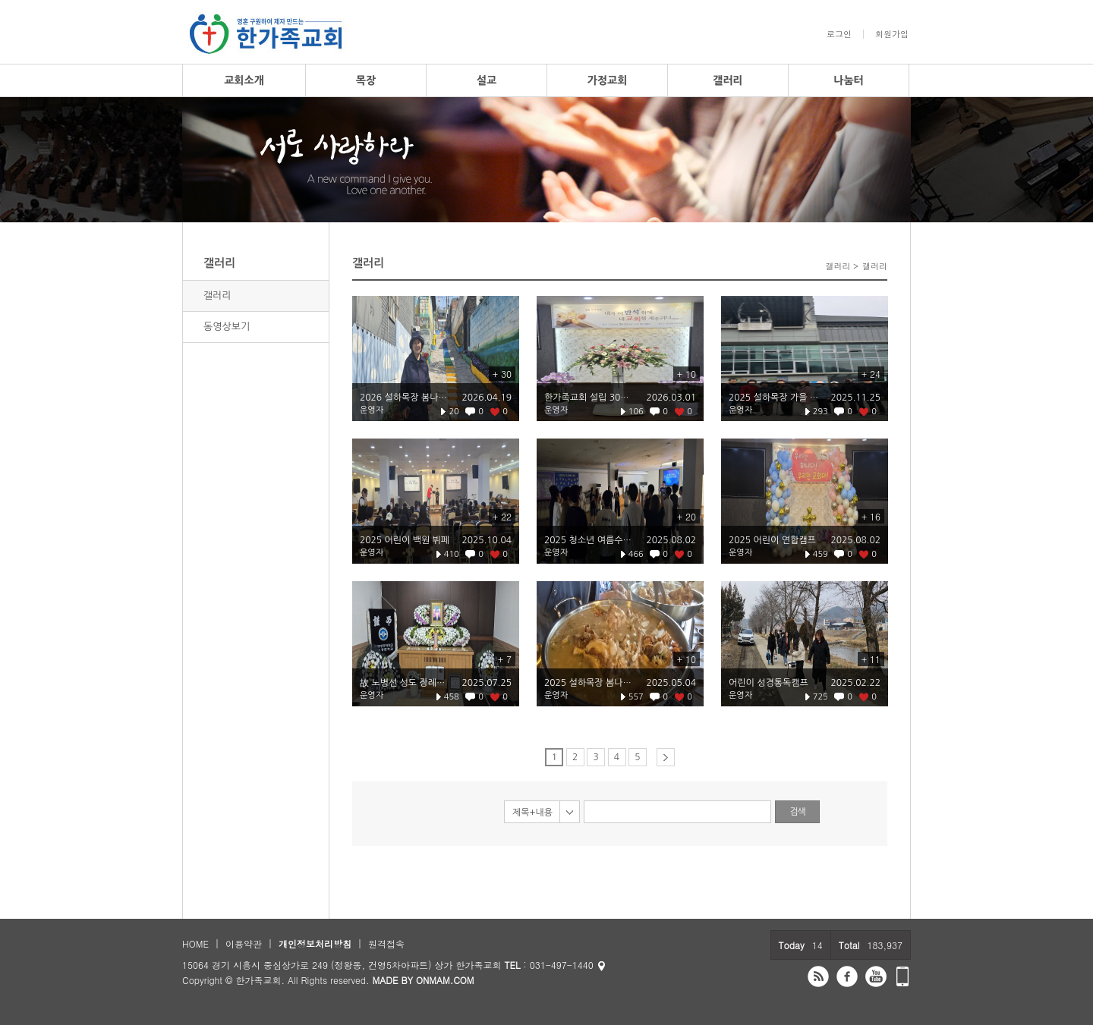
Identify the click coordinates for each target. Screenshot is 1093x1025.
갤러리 (727, 80)
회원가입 (892, 34)
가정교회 (607, 80)
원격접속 (386, 943)
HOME (195, 943)
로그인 (839, 34)
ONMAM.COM (445, 979)
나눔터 (848, 80)
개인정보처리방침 (315, 943)
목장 (366, 80)
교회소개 (244, 80)
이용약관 (243, 943)
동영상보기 (226, 327)
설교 (486, 80)
